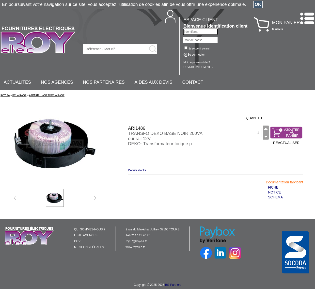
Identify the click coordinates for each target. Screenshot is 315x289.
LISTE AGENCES (85, 235)
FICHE (273, 187)
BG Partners (173, 285)
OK (258, 4)
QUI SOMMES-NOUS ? (89, 229)
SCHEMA (275, 197)
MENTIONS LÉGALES (89, 247)
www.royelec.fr (135, 247)
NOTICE (274, 192)
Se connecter (196, 54)
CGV (77, 241)
